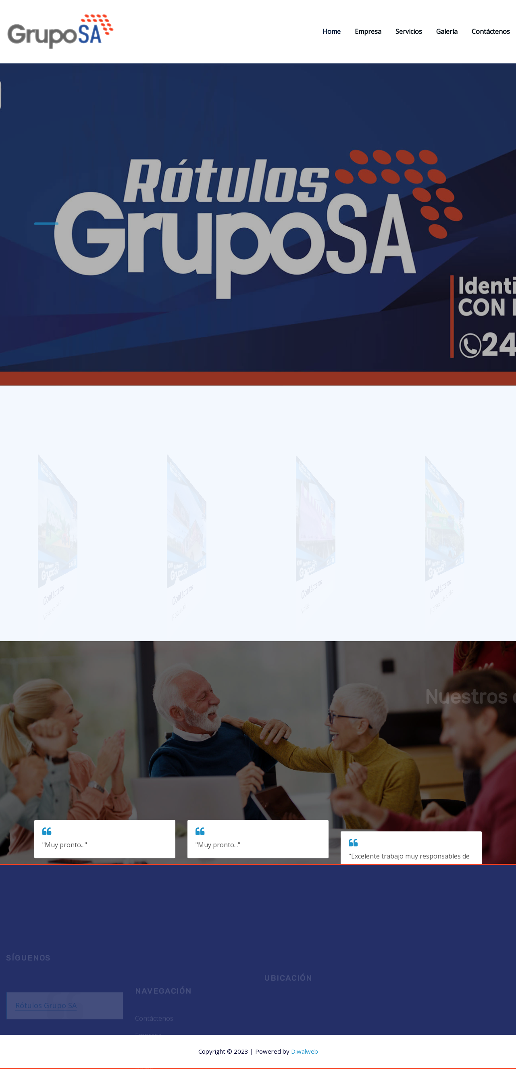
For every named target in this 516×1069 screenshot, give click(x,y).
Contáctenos (491, 31)
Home (331, 31)
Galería (447, 31)
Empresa (368, 31)
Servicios (408, 31)
